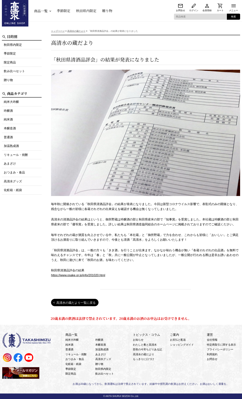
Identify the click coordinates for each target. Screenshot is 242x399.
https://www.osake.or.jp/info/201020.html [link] (78, 275)
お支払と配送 (178, 339)
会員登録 (207, 10)
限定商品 (10, 62)
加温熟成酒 (11, 146)
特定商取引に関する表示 (221, 344)
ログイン (193, 10)
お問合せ (180, 10)
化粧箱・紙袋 (13, 190)
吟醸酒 (8, 110)
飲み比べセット (14, 71)
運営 (210, 334)
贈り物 (107, 10)
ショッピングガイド (182, 344)
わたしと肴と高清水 (145, 344)
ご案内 (174, 334)
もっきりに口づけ (143, 359)
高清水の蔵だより (143, 354)
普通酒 (8, 137)
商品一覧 (41, 10)
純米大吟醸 (11, 101)
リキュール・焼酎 (16, 154)
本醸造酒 (10, 128)
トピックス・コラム (146, 334)
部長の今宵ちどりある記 (147, 349)
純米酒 (8, 119)
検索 (233, 16)
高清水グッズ (13, 181)
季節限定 (63, 10)
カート (220, 10)
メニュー (233, 10)
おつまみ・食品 (14, 172)
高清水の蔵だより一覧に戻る (76, 302)
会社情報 (212, 339)
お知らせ (138, 339)
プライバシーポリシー (220, 349)
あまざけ (10, 163)
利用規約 (212, 354)
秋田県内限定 (86, 10)
